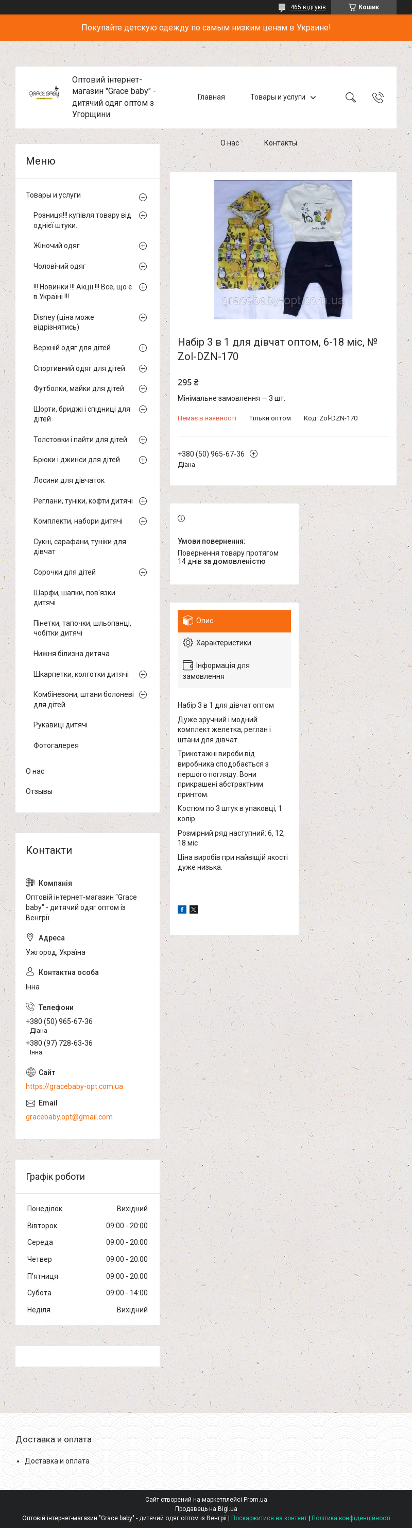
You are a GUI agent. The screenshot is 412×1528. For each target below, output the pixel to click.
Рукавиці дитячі (60, 725)
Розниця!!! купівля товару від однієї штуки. (82, 220)
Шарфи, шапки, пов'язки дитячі (74, 598)
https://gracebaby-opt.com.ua (74, 1086)
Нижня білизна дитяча (71, 653)
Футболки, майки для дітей (78, 388)
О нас (229, 143)
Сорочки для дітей (64, 572)
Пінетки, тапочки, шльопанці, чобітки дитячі (82, 628)
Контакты (280, 143)
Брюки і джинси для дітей (76, 460)
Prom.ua (255, 1499)
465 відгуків (308, 7)
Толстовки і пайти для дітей (80, 439)
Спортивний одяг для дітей (79, 368)
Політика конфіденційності (351, 1518)
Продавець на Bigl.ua (206, 1509)
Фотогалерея (56, 745)
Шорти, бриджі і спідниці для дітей (81, 414)
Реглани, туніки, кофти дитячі (83, 501)
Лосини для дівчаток (69, 480)
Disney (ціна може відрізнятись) (63, 322)
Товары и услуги (277, 97)
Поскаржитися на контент (269, 1518)
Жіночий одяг (56, 245)
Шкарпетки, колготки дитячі (81, 674)
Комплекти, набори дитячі (78, 521)
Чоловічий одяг (59, 266)
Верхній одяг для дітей (72, 348)
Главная (211, 97)
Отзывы (39, 791)
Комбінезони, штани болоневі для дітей (83, 699)
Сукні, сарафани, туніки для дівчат (79, 547)
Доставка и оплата (57, 1461)
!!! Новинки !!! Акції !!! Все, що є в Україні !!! (82, 292)
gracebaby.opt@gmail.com (69, 1117)
